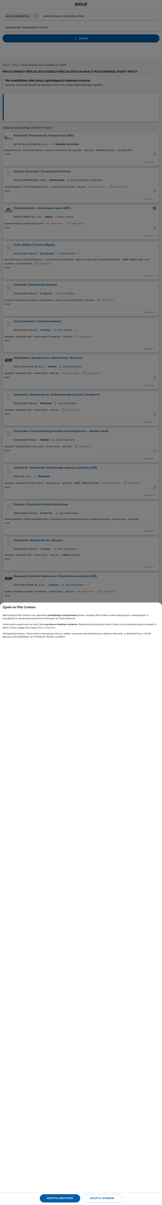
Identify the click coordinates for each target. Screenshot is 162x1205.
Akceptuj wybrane (102, 1198)
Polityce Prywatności (46, 628)
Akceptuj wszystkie (60, 1198)
